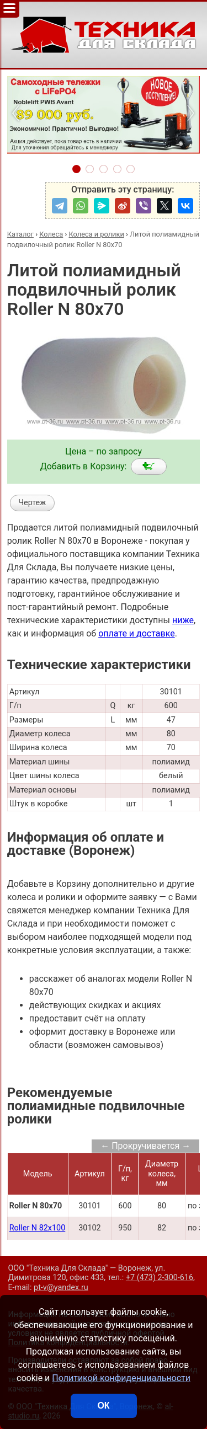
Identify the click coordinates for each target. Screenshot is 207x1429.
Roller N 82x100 (37, 1228)
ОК (103, 1405)
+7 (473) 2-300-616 (159, 1277)
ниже (183, 620)
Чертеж (32, 502)
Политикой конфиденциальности (121, 1378)
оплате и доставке (136, 633)
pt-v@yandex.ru (61, 1287)
